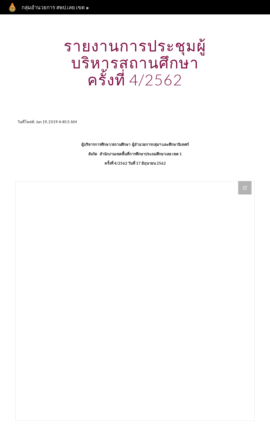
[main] (135, 62)
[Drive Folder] (135, 301)
